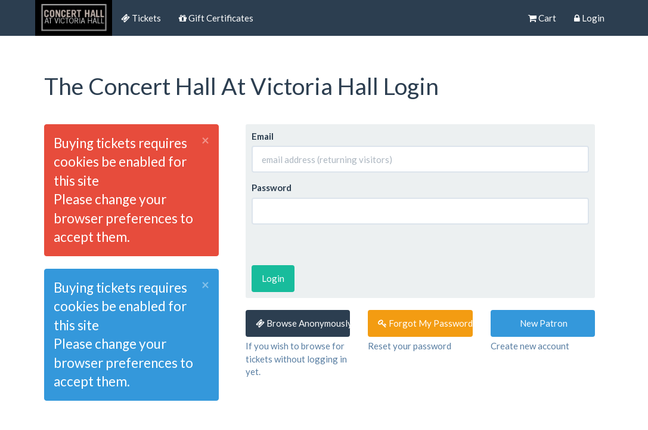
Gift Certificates (216, 18)
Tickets (141, 18)
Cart (542, 18)
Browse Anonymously (303, 323)
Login (589, 18)
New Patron (543, 323)
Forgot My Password (425, 323)
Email (263, 136)
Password (272, 187)
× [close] (205, 141)
